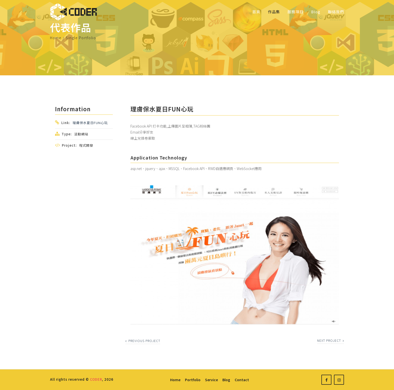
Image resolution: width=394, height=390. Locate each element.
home (175, 379)
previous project (142, 341)
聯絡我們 (336, 11)
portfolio (193, 379)
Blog (315, 11)
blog (226, 379)
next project (330, 340)
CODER (96, 379)
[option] (234, 255)
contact (242, 379)
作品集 (274, 11)
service (211, 379)
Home (55, 37)
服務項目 (295, 11)
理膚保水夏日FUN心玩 (90, 122)
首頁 (256, 11)
